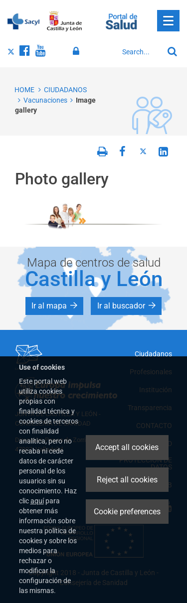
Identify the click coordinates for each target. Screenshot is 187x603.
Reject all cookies (127, 479)
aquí (37, 501)
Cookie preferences (127, 511)
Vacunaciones (45, 100)
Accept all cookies (127, 447)
